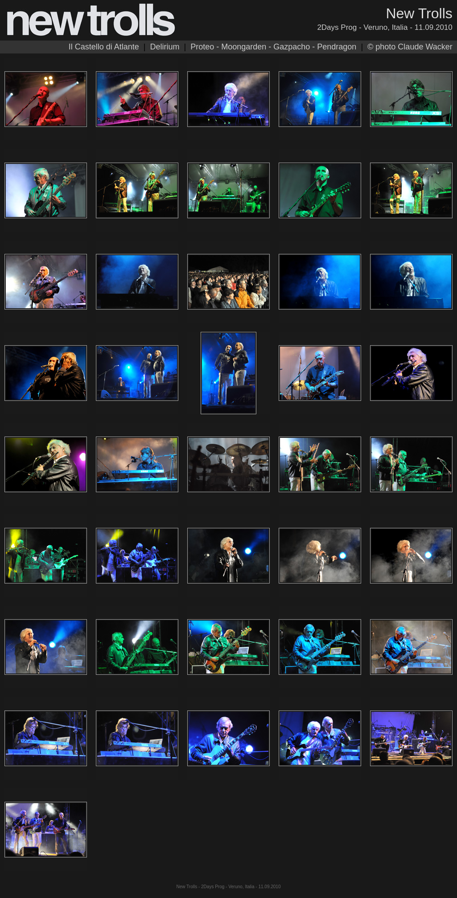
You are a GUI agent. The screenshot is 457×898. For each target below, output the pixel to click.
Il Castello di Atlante (104, 46)
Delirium (164, 46)
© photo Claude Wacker (410, 46)
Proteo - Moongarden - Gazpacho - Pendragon (273, 46)
